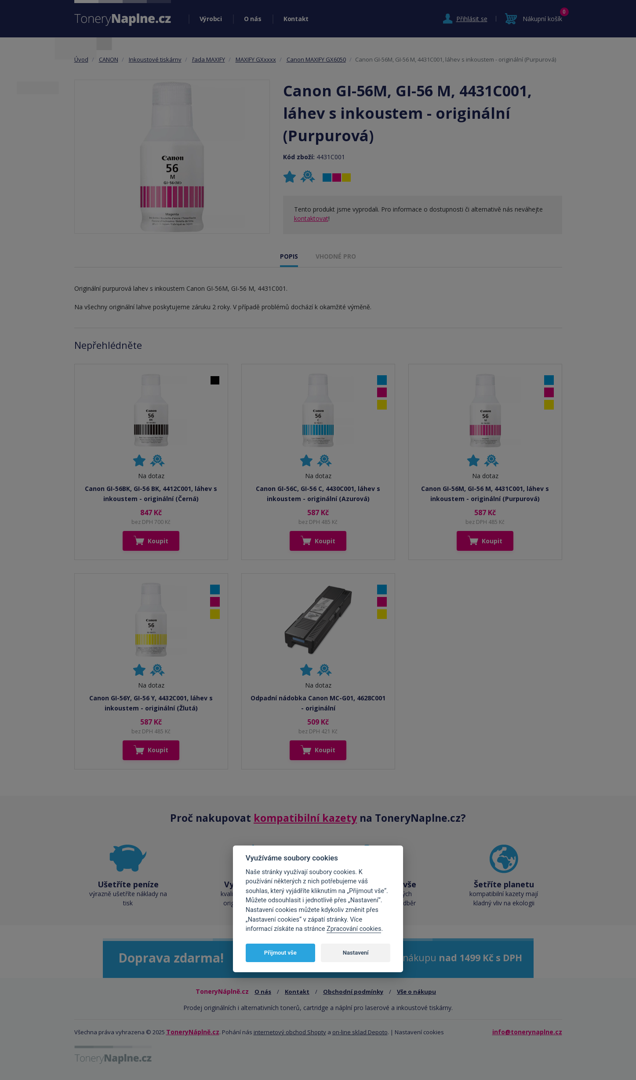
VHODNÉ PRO (336, 256)
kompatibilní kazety (305, 818)
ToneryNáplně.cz (192, 1032)
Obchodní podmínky (353, 992)
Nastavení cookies (419, 1032)
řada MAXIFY (208, 59)
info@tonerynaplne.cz (527, 1032)
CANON (108, 59)
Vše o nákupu (416, 992)
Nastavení (356, 952)
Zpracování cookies (354, 929)
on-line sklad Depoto (360, 1032)
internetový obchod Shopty (290, 1032)
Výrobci (211, 19)
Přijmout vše (280, 952)
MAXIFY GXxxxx (256, 59)
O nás (253, 19)
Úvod (81, 59)
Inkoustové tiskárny (155, 59)
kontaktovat (311, 218)
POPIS (289, 256)
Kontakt (296, 19)
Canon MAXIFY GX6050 (316, 59)
